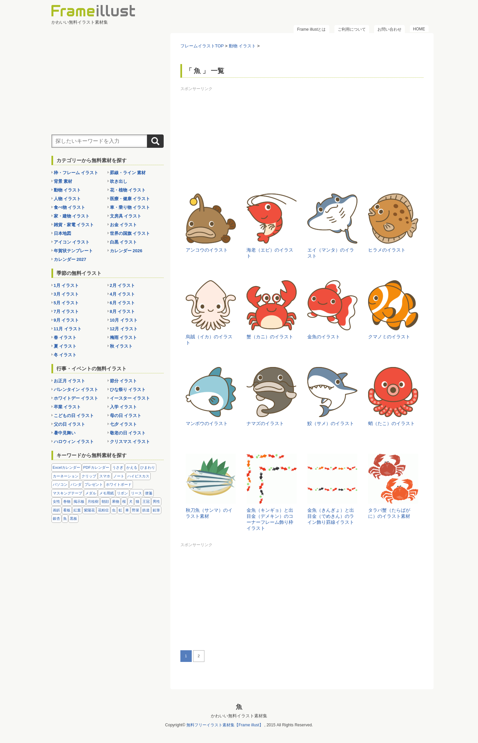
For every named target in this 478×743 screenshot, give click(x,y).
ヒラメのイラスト (387, 250)
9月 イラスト (66, 320)
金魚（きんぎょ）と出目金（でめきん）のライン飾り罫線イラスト (330, 516)
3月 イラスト (66, 294)
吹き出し (118, 181)
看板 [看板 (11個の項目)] (66, 510)
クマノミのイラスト (389, 336)
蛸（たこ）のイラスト (391, 423)
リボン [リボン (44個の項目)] (122, 493)
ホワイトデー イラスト (76, 398)
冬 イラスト (65, 354)
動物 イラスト (67, 190)
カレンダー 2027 (70, 259)
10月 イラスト (124, 320)
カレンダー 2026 (126, 250)
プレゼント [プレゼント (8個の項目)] (94, 484)
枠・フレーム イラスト (76, 172)
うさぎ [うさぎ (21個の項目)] (117, 467)
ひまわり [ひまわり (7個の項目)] (147, 467)
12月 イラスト (124, 328)
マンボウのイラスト (207, 423)
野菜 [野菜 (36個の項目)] (135, 510)
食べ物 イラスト (70, 207)
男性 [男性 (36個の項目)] (156, 501)
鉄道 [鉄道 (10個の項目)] (146, 510)
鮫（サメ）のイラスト (330, 423)
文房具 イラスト (126, 216)
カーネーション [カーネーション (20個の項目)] (65, 476)
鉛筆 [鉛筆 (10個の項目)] (156, 510)
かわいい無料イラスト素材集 (239, 715)
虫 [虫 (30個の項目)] (114, 510)
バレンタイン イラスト (76, 389)
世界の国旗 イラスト (130, 233)
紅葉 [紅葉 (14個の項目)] (77, 510)
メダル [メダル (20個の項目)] (90, 493)
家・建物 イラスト (72, 216)
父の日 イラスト (70, 424)
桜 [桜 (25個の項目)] (124, 501)
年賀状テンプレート (73, 250)
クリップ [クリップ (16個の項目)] (89, 476)
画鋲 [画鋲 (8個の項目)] (56, 510)
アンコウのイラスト (207, 250)
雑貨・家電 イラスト (74, 224)
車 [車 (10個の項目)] (127, 510)
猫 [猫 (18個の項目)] (137, 501)
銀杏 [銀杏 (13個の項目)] (56, 518)
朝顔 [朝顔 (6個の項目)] (105, 501)
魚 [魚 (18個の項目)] (65, 518)
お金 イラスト (123, 224)
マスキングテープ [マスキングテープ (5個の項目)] (67, 493)
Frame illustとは (311, 29)
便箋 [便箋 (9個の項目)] (148, 493)
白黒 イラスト (123, 242)
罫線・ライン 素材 (128, 172)
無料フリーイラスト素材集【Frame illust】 (224, 725)
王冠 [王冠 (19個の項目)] (146, 501)
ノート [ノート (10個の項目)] (118, 476)
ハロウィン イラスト (74, 441)
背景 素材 (63, 181)
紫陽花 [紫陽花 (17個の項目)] (89, 510)
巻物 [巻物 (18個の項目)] (66, 501)
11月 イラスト (68, 328)
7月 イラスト (66, 311)
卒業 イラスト (67, 406)
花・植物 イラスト (128, 190)
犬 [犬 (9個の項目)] (131, 501)
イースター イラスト (130, 398)
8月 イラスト (122, 311)
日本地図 (62, 233)
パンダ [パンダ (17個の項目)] (76, 484)
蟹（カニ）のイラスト (270, 336)
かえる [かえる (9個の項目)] (131, 467)
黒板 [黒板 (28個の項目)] (73, 518)
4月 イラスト (122, 294)
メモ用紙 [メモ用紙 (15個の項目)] (106, 493)
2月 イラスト (122, 285)
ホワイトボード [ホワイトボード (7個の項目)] (119, 484)
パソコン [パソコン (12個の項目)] (60, 484)
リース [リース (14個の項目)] (136, 493)
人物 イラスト (67, 198)
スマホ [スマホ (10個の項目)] (104, 476)
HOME (419, 29)
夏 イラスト (65, 346)
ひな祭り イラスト (128, 389)
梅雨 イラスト (123, 337)
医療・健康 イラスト (130, 198)
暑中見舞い (64, 432)
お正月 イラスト (70, 380)
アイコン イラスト (72, 242)
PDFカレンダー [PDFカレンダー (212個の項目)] (96, 467)
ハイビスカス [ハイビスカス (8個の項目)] (138, 476)
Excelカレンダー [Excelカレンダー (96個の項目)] (67, 467)
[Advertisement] (302, 140)
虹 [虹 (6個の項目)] (120, 510)
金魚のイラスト (323, 336)
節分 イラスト (123, 380)
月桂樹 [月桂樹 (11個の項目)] (93, 501)
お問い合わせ (389, 29)
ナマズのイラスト (265, 423)
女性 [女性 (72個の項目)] (56, 501)
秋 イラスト (121, 346)
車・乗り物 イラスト (130, 207)
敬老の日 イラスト (128, 432)
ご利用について (352, 29)
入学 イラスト (123, 406)
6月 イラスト (122, 302)
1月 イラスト (66, 285)
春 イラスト (65, 337)
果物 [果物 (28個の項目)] (115, 501)
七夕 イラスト (123, 424)
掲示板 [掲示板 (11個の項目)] (79, 501)
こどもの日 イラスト (74, 415)
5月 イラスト (66, 302)
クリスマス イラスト (130, 441)
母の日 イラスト (126, 415)
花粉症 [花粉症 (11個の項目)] (103, 510)
